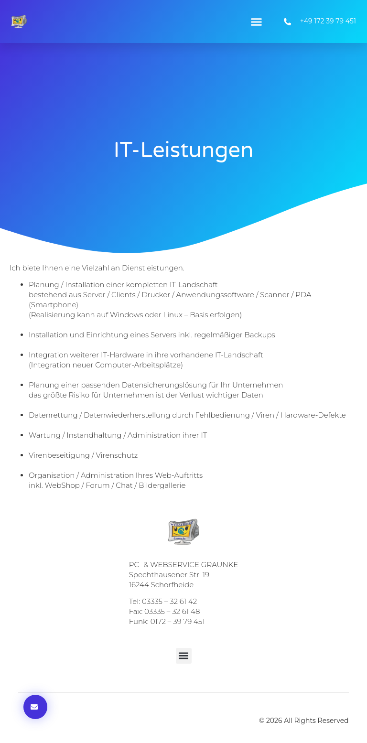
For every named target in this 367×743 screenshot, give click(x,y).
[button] (256, 21)
